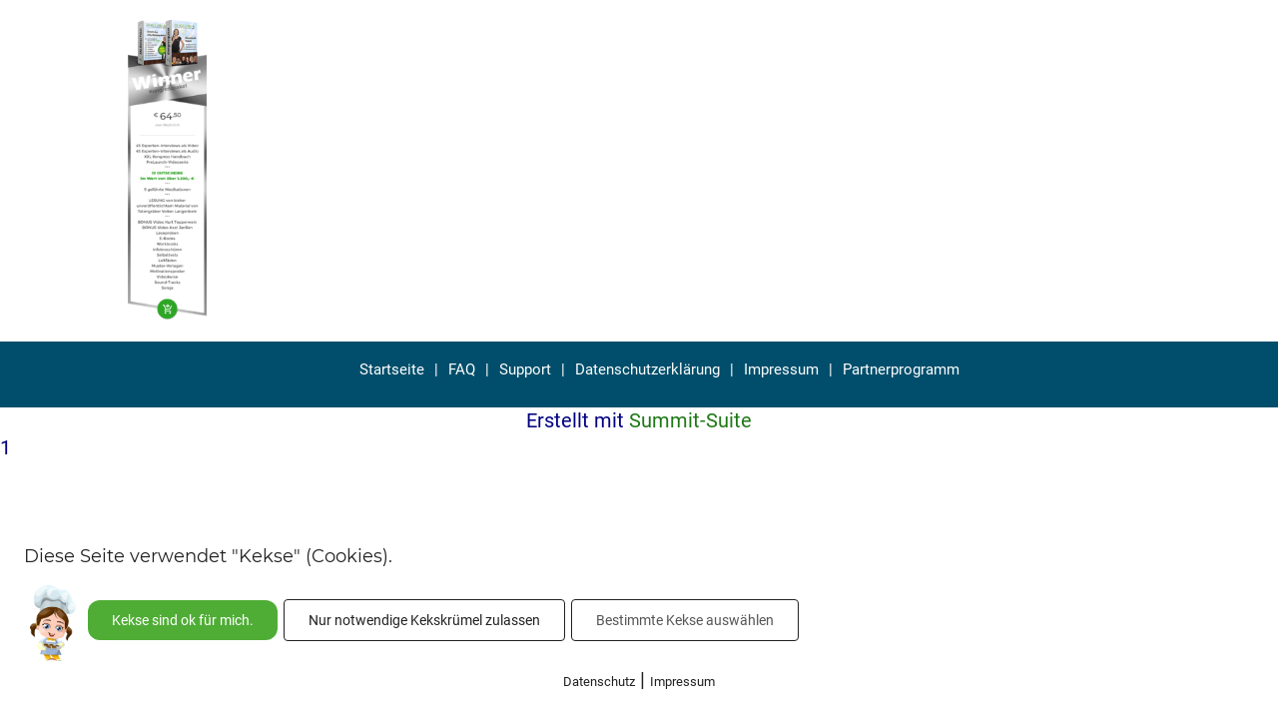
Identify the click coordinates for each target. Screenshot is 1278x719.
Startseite (391, 369)
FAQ (461, 369)
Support (525, 369)
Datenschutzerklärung (647, 369)
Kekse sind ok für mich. (183, 620)
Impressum (781, 369)
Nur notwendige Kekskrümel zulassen (424, 620)
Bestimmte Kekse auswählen (685, 620)
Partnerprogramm (901, 369)
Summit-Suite (690, 420)
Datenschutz (599, 681)
